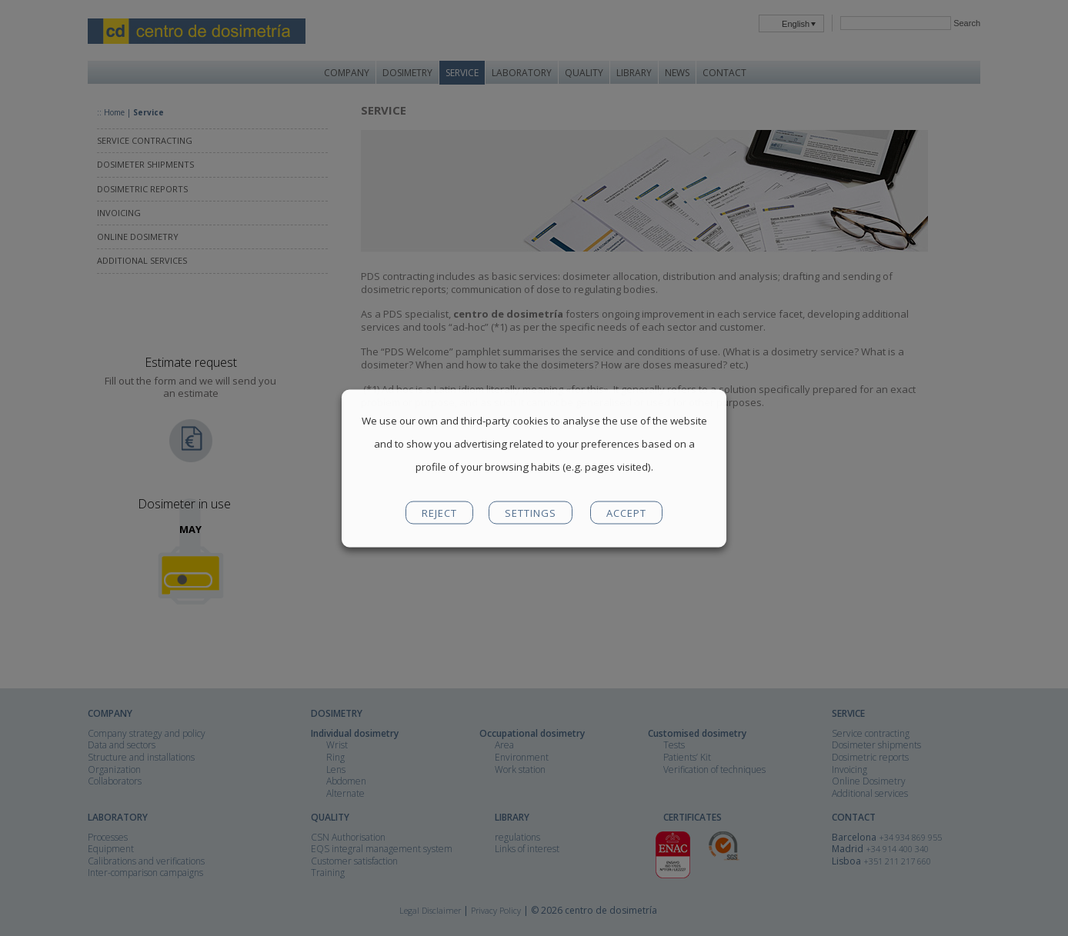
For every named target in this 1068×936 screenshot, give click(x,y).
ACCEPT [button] (626, 512)
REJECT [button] (439, 512)
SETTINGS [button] (530, 512)
